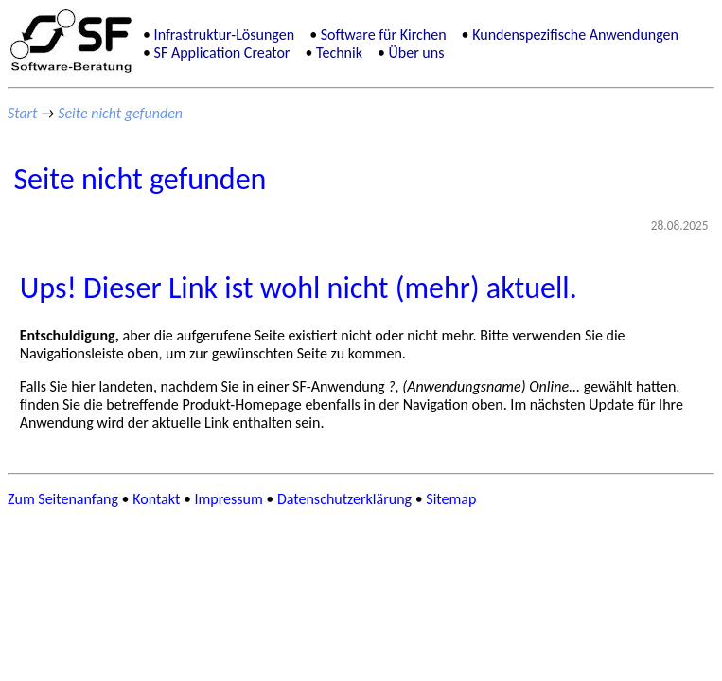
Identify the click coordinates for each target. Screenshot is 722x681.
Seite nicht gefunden (120, 113)
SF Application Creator (222, 52)
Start (22, 113)
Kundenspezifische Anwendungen (575, 35)
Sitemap (451, 499)
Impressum (229, 499)
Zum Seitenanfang (63, 499)
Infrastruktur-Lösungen (224, 35)
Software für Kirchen (384, 35)
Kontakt (156, 499)
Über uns (417, 52)
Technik (339, 52)
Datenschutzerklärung (344, 499)
